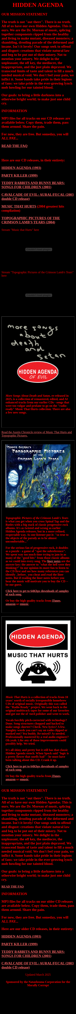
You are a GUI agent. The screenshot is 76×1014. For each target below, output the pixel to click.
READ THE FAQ (14, 146)
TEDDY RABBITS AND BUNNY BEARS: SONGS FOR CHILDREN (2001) (33, 185)
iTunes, (56, 776)
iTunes (56, 600)
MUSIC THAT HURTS (18, 206)
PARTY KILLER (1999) (19, 175)
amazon (10, 604)
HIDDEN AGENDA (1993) (21, 168)
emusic (24, 604)
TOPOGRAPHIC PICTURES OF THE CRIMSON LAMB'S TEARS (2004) (30, 220)
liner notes (54, 561)
